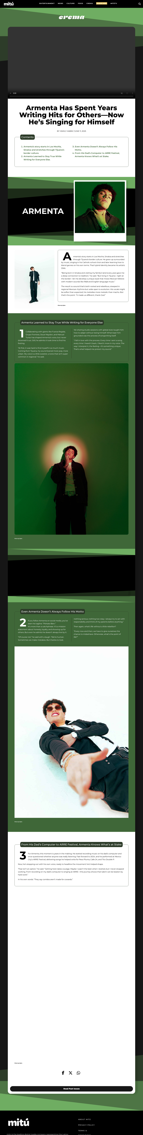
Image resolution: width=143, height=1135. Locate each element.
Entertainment (47, 3)
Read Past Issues (71, 1089)
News (60, 3)
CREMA (89, 3)
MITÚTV (113, 3)
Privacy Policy (86, 1125)
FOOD (80, 3)
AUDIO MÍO (102, 3)
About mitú (84, 1119)
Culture (71, 3)
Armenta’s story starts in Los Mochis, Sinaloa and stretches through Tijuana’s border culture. (44, 149)
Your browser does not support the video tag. (71, 63)
